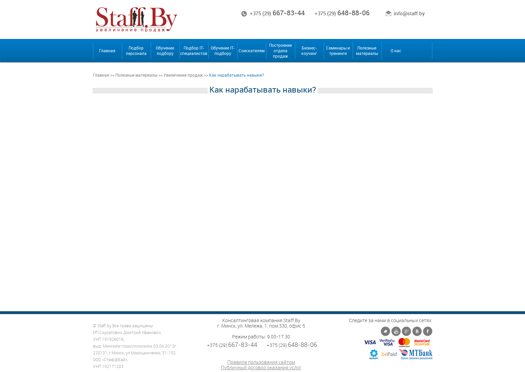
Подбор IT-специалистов (193, 50)
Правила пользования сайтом (261, 362)
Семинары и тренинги (338, 50)
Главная (107, 50)
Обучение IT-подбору (223, 50)
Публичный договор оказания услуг (261, 367)
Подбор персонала (136, 50)
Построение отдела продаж (280, 50)
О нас (396, 50)
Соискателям (252, 50)
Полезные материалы (367, 50)
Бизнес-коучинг (309, 50)
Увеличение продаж (183, 75)
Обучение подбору (165, 50)
